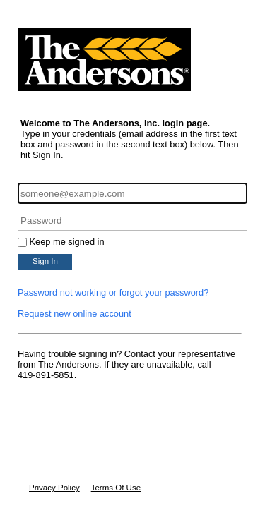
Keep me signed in (67, 241)
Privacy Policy (54, 487)
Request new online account (74, 313)
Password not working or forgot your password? (113, 292)
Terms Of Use (116, 487)
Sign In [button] (45, 261)
